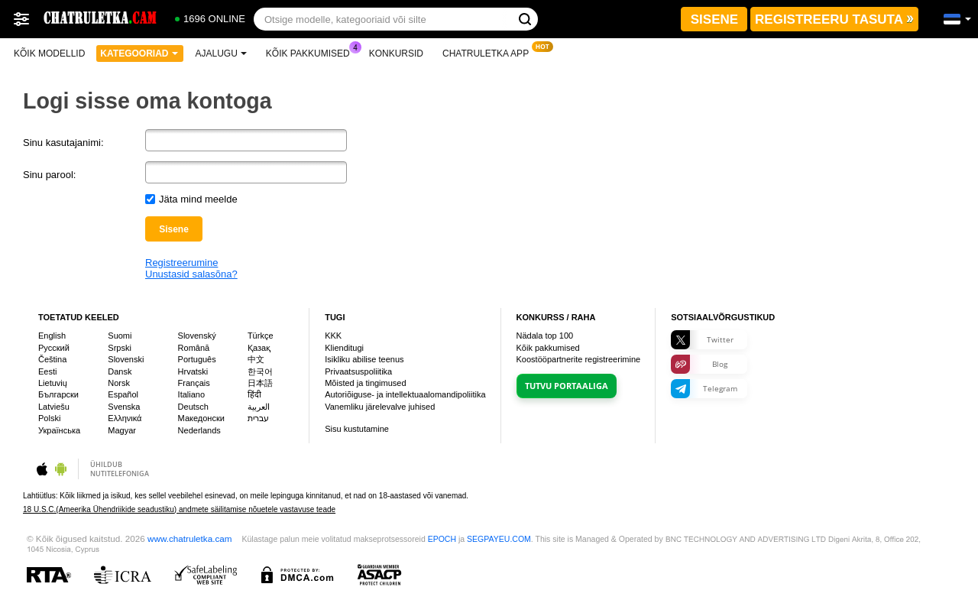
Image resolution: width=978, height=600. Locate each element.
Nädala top (545, 335)
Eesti (47, 371)
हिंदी (254, 394)
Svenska (124, 406)
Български (58, 394)
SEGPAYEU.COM (499, 538)
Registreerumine (181, 262)
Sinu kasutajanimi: (63, 142)
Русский (54, 347)
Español (123, 394)
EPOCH (442, 538)
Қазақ (259, 347)
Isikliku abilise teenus (364, 359)
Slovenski (126, 359)
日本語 (260, 383)
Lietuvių (52, 383)
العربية (259, 406)
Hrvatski (193, 371)
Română (194, 347)
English (52, 335)
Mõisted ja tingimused (365, 383)
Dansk (119, 371)
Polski (49, 418)
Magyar (122, 430)
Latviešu (54, 406)
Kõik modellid (49, 53)
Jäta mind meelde (198, 199)
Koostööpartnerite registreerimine (579, 359)
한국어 (260, 371)
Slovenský (197, 335)
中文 (256, 359)
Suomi (119, 335)
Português (197, 359)
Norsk (119, 383)
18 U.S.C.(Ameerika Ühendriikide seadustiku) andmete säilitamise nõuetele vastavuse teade (179, 509)
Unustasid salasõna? (191, 274)
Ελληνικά (124, 418)
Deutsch (193, 406)
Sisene (174, 229)
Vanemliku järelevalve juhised (380, 406)
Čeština (52, 359)
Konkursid (396, 53)
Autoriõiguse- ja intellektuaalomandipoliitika (405, 394)
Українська (59, 430)
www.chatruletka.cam (189, 538)
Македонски (201, 418)
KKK (333, 335)
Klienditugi (344, 347)
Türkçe (261, 335)
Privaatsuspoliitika (358, 371)
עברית (258, 418)
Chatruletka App (489, 52)
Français (194, 383)
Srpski (119, 347)
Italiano (191, 394)
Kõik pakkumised (312, 52)
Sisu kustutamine (357, 428)
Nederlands (199, 430)
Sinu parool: (49, 174)
